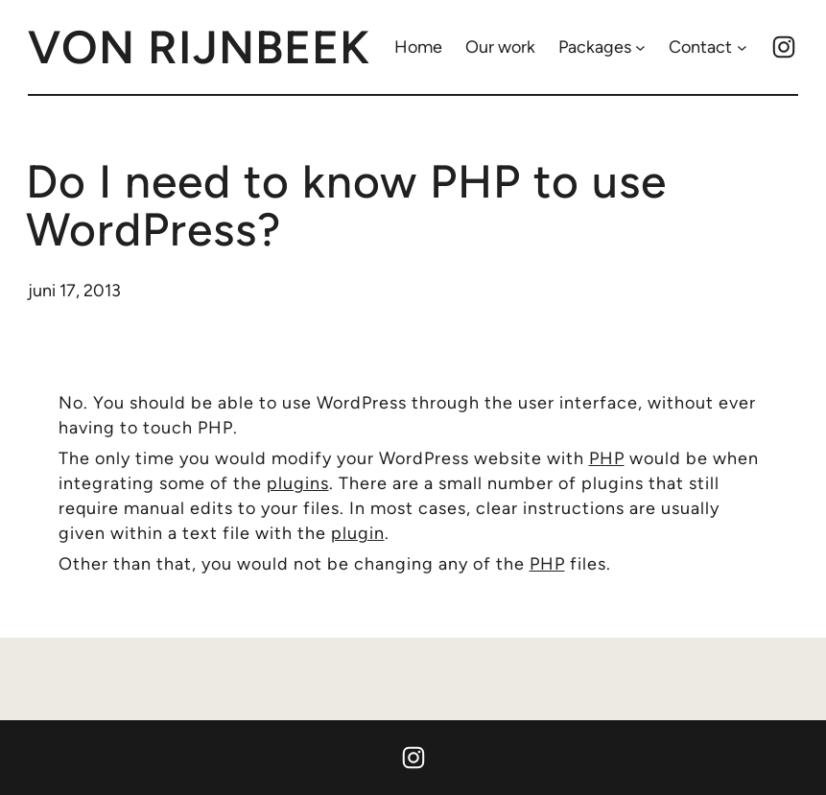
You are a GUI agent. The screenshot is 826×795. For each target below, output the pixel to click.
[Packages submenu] (640, 47)
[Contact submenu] (742, 47)
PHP (607, 458)
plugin (358, 533)
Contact (700, 47)
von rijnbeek (199, 47)
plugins (298, 483)
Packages (594, 47)
